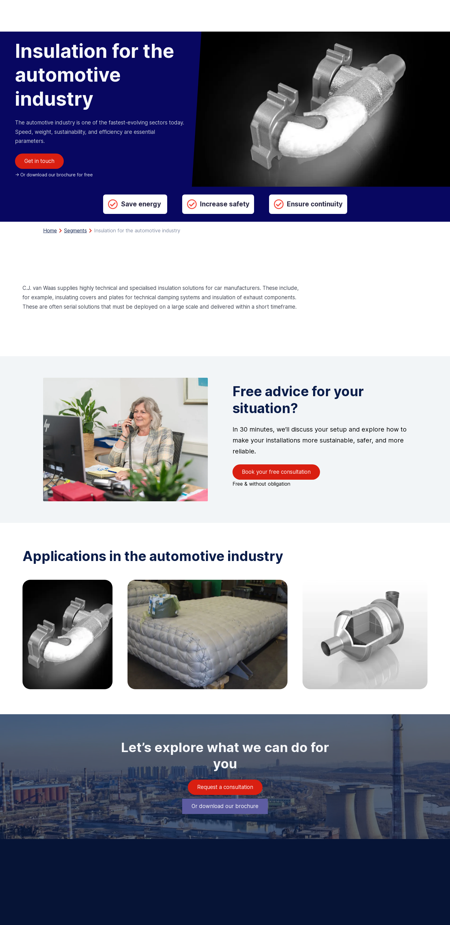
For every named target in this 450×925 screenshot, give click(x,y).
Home (50, 230)
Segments (75, 230)
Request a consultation (225, 787)
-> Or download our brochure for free (54, 174)
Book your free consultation (276, 472)
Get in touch (39, 161)
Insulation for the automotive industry (137, 230)
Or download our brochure (225, 806)
